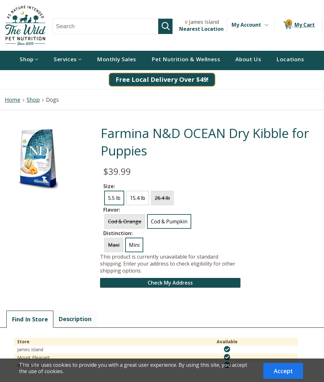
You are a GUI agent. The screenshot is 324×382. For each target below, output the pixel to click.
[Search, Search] (105, 26)
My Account (246, 24)
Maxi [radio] (113, 244)
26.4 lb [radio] (162, 197)
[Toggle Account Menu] (266, 25)
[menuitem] (29, 60)
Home (12, 99)
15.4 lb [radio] (137, 197)
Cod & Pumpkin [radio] (169, 221)
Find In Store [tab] (30, 319)
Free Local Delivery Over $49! (162, 79)
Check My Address (170, 282)
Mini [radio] (134, 244)
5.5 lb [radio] (114, 197)
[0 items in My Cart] (298, 25)
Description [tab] (74, 319)
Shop (33, 99)
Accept (283, 371)
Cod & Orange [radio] (124, 221)
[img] (227, 349)
